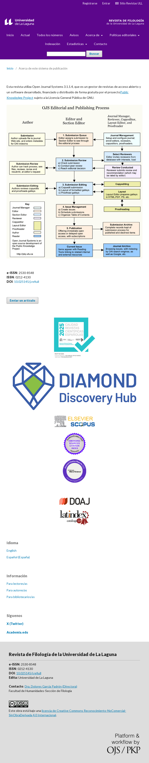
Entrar (106, 3)
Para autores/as (17, 590)
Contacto (100, 44)
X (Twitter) (15, 624)
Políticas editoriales (123, 35)
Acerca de (93, 35)
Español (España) (18, 557)
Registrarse (90, 3)
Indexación (52, 44)
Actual (25, 35)
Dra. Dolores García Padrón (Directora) (51, 686)
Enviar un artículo (22, 300)
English (12, 550)
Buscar (94, 53)
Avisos (74, 35)
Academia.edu (17, 632)
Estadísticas (75, 44)
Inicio (10, 35)
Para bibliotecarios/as (21, 597)
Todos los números (50, 35)
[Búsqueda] (66, 54)
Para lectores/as (17, 583)
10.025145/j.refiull (26, 281)
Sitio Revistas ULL (128, 3)
